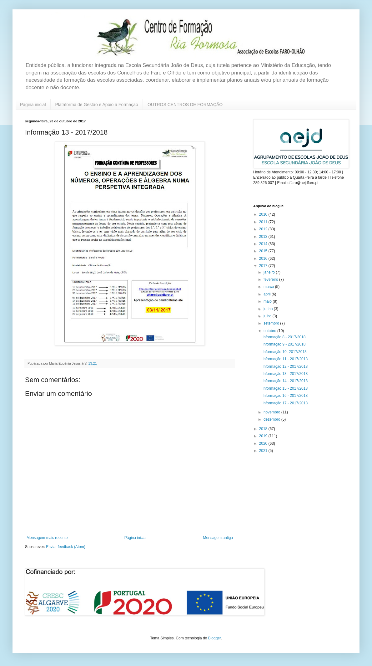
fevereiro (271, 279)
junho (269, 309)
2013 (264, 236)
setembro (272, 323)
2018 (264, 429)
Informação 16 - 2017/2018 (285, 395)
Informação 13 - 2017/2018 (285, 373)
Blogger (214, 638)
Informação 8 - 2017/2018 (284, 337)
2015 (264, 251)
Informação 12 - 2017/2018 (285, 366)
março (269, 286)
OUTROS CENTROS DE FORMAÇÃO (185, 104)
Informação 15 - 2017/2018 (285, 388)
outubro (270, 331)
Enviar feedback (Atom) (65, 547)
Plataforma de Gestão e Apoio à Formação (96, 104)
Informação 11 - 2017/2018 (285, 359)
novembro (272, 412)
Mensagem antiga (218, 537)
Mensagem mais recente (47, 537)
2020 (264, 443)
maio (268, 301)
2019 (264, 436)
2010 (264, 214)
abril (268, 294)
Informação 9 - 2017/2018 (284, 344)
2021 (264, 450)
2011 (264, 222)
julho (268, 316)
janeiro (270, 272)
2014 (264, 244)
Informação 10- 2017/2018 (285, 352)
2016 (264, 258)
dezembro (272, 419)
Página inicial (33, 104)
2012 (264, 229)
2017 (264, 266)
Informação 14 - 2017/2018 (285, 381)
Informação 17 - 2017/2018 (285, 403)
